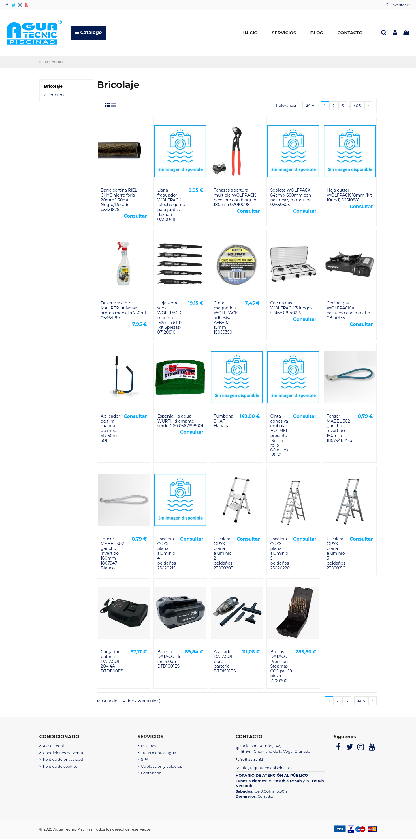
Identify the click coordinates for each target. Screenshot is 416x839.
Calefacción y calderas (161, 766)
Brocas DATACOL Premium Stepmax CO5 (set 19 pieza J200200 (281, 666)
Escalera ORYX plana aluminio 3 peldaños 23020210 (336, 553)
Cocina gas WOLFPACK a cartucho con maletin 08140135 (348, 310)
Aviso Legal (53, 745)
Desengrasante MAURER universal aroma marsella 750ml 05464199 (123, 310)
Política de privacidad (63, 759)
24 (310, 105)
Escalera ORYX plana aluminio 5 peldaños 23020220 (279, 553)
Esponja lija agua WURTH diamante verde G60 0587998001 (180, 421)
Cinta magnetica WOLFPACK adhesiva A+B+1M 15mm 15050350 (226, 317)
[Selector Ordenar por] (288, 105)
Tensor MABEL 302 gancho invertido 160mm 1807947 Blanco (112, 553)
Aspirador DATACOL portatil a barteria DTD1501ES (225, 661)
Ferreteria (57, 94)
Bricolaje (53, 86)
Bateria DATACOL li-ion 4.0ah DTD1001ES (169, 659)
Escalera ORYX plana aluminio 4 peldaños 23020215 (166, 553)
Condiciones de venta (63, 752)
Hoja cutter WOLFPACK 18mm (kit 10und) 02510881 (349, 195)
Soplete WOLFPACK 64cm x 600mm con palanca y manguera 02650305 (291, 197)
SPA (144, 759)
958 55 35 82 (251, 759)
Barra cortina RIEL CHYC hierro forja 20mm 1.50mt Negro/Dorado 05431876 (119, 200)
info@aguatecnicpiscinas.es (266, 767)
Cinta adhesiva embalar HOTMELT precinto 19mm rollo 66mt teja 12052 (280, 435)
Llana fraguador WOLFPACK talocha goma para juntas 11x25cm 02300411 (171, 205)
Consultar (135, 216)
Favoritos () (398, 5)
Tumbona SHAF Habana (223, 421)
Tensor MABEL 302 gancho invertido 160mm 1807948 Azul (340, 428)
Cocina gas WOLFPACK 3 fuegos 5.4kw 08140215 (291, 307)
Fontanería (151, 773)
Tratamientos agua (158, 752)
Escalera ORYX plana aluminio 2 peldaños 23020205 (223, 553)
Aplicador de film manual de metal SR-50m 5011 (110, 428)
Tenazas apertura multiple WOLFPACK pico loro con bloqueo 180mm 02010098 (235, 197)
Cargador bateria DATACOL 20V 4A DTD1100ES (112, 661)
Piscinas (148, 745)
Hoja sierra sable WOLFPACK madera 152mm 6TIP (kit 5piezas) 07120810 (169, 317)
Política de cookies (60, 766)
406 (357, 105)
